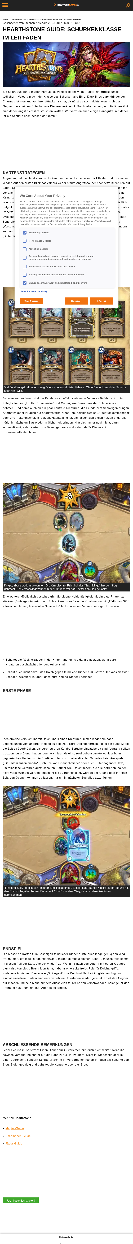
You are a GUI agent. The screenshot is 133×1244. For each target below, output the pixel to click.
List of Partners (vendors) (33, 291)
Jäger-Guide (14, 1143)
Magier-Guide (15, 1128)
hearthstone (19, 19)
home (5, 19)
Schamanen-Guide (18, 1135)
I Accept (101, 301)
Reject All (76, 301)
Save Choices (31, 301)
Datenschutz (66, 1237)
